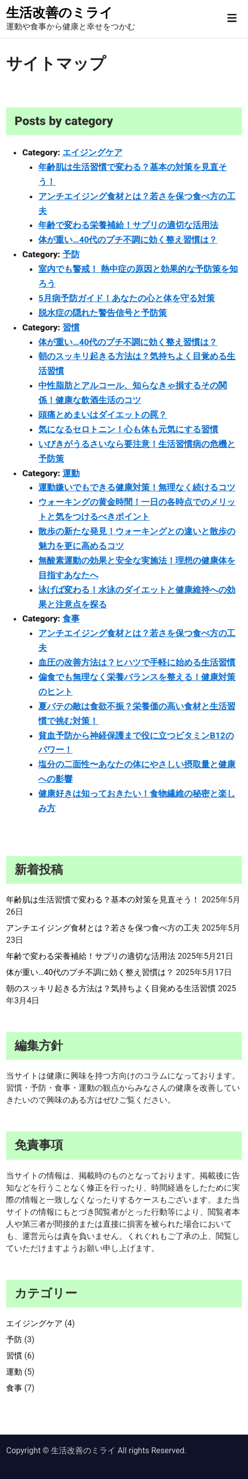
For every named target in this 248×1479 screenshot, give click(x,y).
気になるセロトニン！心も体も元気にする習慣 (128, 429)
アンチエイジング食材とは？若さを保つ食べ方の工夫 (103, 928)
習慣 (71, 327)
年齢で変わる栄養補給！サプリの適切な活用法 (128, 225)
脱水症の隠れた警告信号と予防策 (102, 313)
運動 (71, 473)
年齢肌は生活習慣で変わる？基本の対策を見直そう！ (103, 899)
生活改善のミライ (59, 12)
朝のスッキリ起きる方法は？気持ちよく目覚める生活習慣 (111, 988)
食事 (71, 618)
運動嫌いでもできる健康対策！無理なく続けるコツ (136, 487)
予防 (71, 254)
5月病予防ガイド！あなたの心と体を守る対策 (126, 298)
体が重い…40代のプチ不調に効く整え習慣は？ (127, 240)
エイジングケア (92, 152)
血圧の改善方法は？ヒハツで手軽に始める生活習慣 (136, 662)
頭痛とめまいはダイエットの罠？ (102, 415)
